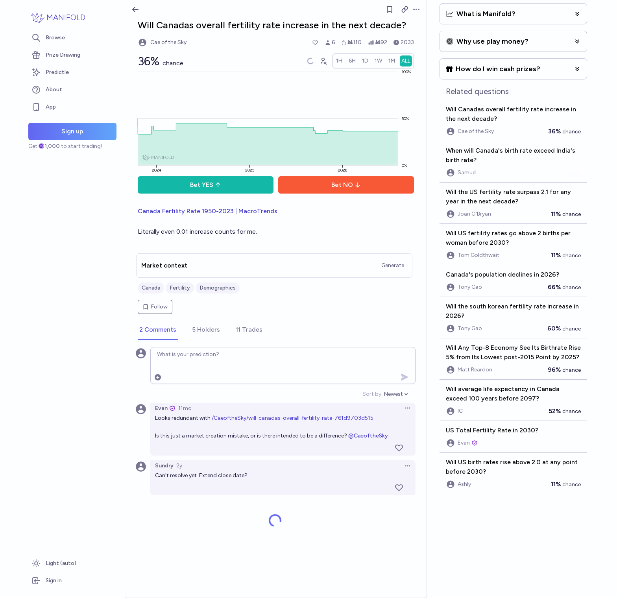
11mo (185, 408)
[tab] (158, 330)
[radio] (339, 60)
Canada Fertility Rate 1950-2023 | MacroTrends (207, 211)
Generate (392, 265)
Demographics (218, 287)
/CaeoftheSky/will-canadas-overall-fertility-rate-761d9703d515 (292, 418)
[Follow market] (389, 9)
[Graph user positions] (323, 61)
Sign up (72, 131)
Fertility (180, 287)
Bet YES (205, 184)
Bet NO (346, 184)
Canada (151, 287)
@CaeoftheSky (368, 435)
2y (179, 465)
